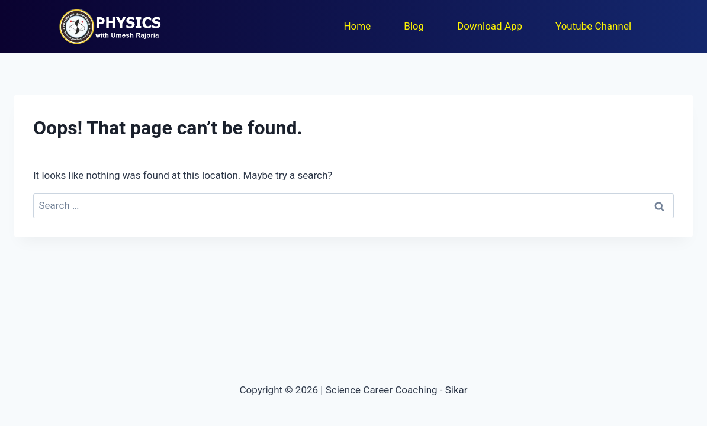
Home (357, 26)
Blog (414, 26)
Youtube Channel (593, 26)
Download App (489, 26)
